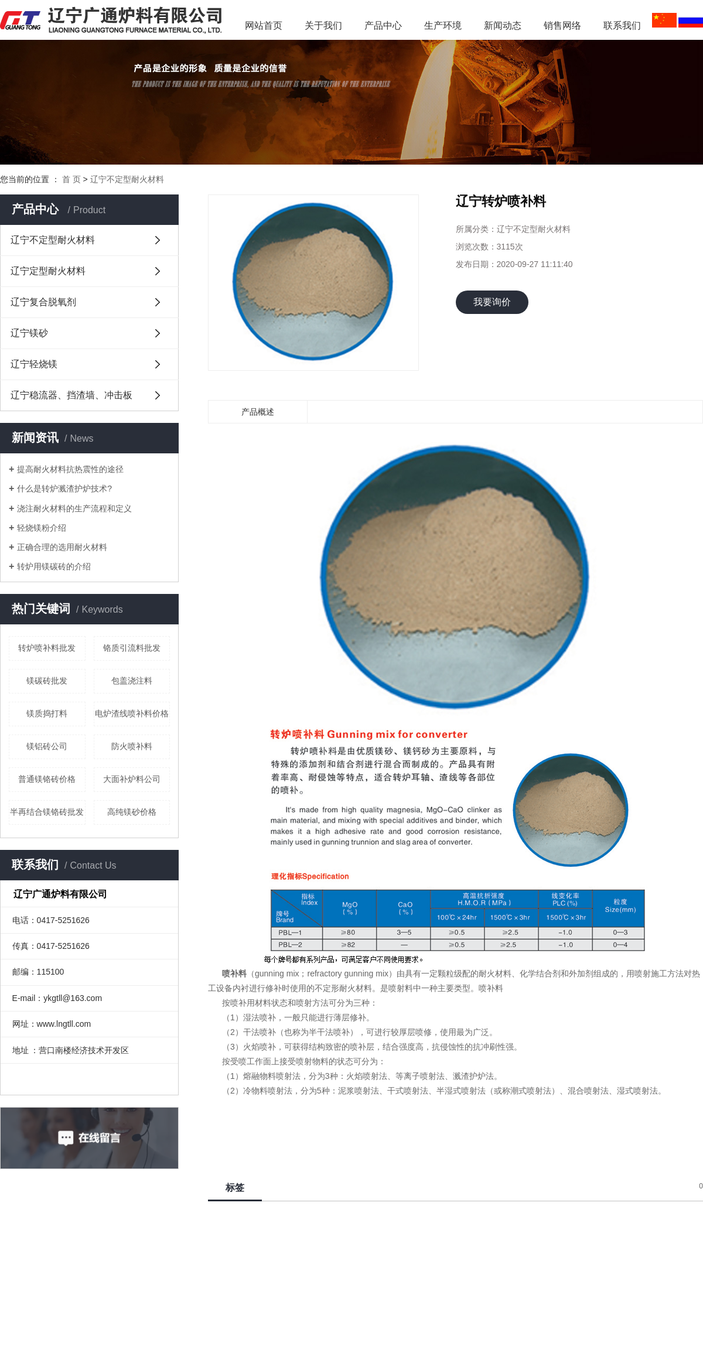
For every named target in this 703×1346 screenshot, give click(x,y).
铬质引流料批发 (132, 647)
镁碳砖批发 (46, 680)
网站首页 (263, 25)
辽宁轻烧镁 (34, 364)
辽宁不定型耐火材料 (127, 179)
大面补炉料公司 (132, 779)
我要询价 (492, 302)
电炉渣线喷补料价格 (132, 713)
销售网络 (562, 25)
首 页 (71, 179)
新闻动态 (507, 25)
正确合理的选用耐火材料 (62, 547)
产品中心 (383, 25)
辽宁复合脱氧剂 (43, 302)
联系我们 (622, 25)
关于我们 (323, 25)
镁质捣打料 (46, 713)
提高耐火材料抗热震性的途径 (70, 469)
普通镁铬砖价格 (47, 779)
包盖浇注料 (131, 680)
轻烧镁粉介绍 (41, 527)
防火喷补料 (131, 746)
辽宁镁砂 (29, 333)
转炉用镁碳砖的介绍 (54, 566)
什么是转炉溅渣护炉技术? (64, 488)
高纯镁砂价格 (131, 812)
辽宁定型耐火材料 (48, 271)
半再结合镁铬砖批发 (47, 812)
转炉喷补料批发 (47, 647)
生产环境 (443, 25)
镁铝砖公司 (46, 746)
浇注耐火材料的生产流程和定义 (74, 508)
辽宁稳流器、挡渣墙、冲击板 (71, 395)
